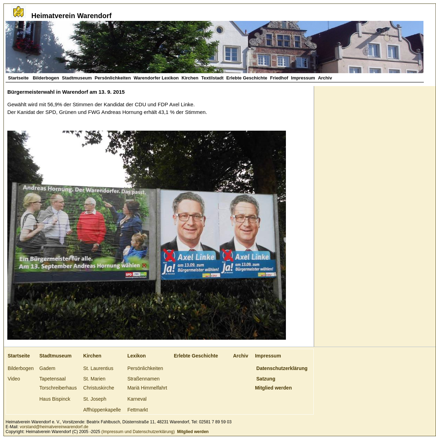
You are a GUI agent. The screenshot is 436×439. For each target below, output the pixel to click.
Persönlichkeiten (113, 77)
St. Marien (94, 379)
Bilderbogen (46, 77)
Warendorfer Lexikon (156, 77)
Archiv (325, 77)
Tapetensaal (52, 379)
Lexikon (136, 356)
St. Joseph (94, 399)
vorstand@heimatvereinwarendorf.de (54, 426)
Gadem (47, 368)
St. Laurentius (98, 368)
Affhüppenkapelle (102, 410)
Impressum (303, 77)
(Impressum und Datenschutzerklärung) (137, 431)
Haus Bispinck (54, 399)
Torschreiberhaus (58, 388)
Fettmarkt (137, 410)
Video (14, 379)
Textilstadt (212, 77)
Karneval (137, 399)
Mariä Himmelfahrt (147, 388)
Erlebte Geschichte (246, 77)
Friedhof (279, 77)
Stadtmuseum (77, 77)
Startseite (19, 77)
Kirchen (189, 77)
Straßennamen (143, 379)
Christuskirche (98, 388)
